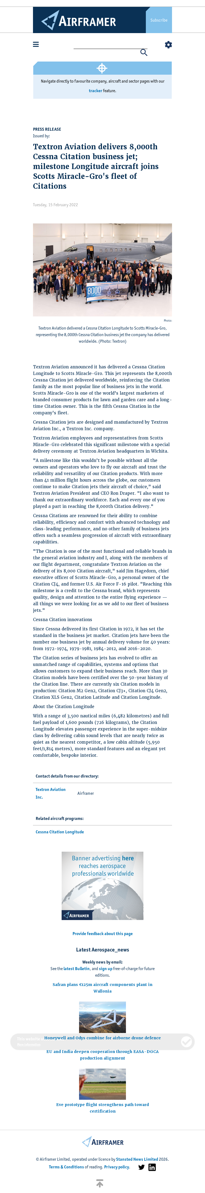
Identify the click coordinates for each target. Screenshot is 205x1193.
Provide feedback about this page (103, 933)
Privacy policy (116, 1166)
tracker (95, 90)
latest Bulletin (77, 968)
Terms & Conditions (66, 1166)
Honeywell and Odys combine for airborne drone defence (102, 1037)
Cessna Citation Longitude (60, 831)
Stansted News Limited (137, 1159)
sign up (105, 968)
